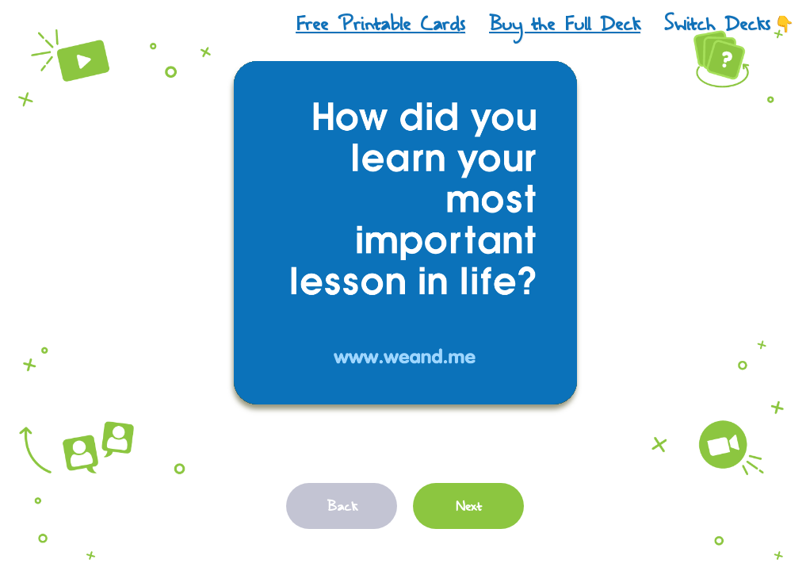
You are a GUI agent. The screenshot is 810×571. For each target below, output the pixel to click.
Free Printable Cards (380, 24)
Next (469, 506)
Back (342, 506)
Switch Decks (729, 24)
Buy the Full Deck (564, 24)
